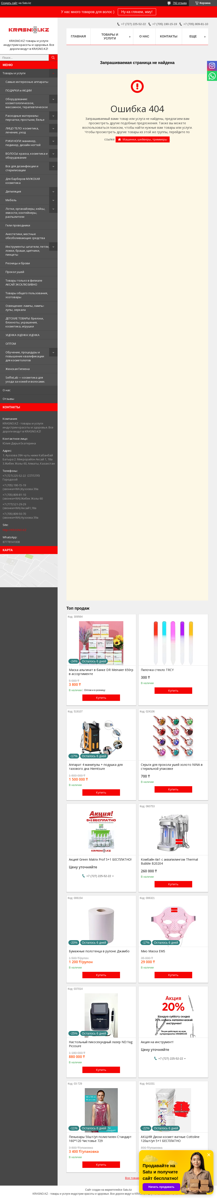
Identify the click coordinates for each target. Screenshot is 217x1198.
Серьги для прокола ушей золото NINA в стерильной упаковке (172, 767)
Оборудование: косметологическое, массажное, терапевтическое (27, 103)
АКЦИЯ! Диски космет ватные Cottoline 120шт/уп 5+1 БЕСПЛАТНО (170, 1139)
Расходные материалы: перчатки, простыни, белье (25, 118)
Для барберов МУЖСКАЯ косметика (23, 181)
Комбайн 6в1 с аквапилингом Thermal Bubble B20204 (169, 861)
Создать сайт (9, 3)
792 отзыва (180, 3)
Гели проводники (18, 225)
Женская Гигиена (18, 369)
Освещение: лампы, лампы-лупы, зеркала (25, 308)
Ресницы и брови (18, 263)
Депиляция (13, 191)
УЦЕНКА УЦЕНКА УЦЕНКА (22, 335)
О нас (6, 390)
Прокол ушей (15, 272)
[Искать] (53, 57)
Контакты (168, 36)
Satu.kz (127, 1189)
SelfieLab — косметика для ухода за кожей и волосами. (25, 379)
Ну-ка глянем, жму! (137, 12)
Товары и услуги (14, 73)
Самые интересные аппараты (27, 82)
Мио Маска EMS (153, 951)
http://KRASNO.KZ (14, 530)
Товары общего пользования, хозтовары (27, 295)
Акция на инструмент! (157, 1042)
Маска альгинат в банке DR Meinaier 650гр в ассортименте (101, 672)
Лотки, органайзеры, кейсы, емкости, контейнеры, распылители (25, 213)
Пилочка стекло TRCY (157, 670)
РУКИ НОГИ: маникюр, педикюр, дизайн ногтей (23, 143)
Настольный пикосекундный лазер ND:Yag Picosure (100, 1044)
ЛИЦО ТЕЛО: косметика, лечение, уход (22, 130)
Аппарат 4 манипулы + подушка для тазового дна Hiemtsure (96, 767)
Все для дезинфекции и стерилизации (22, 168)
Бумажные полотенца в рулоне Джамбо (99, 951)
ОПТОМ (11, 344)
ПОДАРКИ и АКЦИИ (19, 90)
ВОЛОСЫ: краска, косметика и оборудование (27, 155)
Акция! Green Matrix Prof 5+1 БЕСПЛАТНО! (100, 860)
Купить (101, 698)
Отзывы (8, 399)
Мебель (11, 200)
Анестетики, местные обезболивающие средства (25, 236)
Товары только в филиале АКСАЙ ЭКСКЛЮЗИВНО (24, 282)
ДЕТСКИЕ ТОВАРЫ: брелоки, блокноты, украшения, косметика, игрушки (25, 322)
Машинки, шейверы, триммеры (145, 139)
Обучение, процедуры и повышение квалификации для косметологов (25, 356)
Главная (78, 36)
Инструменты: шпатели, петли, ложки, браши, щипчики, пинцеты (27, 251)
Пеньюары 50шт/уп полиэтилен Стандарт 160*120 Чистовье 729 (100, 1139)
